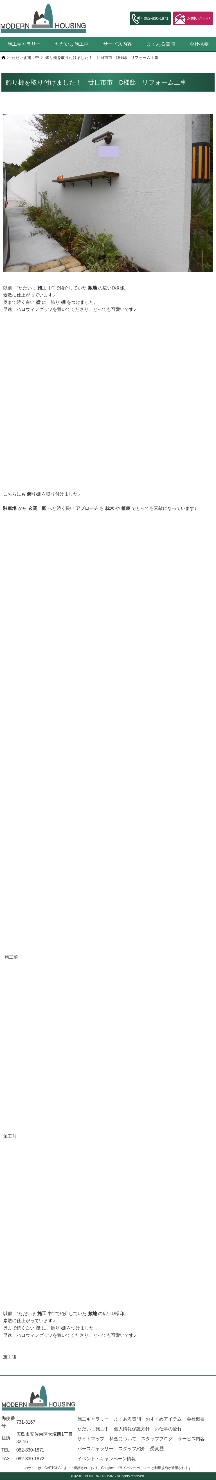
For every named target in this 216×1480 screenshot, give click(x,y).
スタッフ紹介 (131, 1448)
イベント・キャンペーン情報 (106, 1458)
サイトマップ (90, 1438)
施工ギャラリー (24, 44)
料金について (122, 1438)
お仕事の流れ (168, 1428)
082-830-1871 (30, 1450)
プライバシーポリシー (133, 1468)
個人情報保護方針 (132, 1428)
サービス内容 (117, 44)
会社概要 (199, 44)
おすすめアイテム (164, 1419)
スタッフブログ (157, 1438)
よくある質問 (161, 44)
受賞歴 (157, 1448)
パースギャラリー (95, 1448)
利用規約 (161, 1468)
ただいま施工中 (72, 44)
